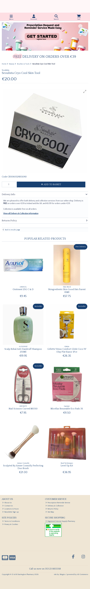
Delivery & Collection (55, 506)
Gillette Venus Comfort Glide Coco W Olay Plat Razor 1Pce (66, 350)
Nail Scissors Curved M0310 (23, 408)
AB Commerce (82, 574)
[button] (85, 91)
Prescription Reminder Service (58, 503)
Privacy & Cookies (10, 524)
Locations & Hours (10, 509)
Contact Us (7, 506)
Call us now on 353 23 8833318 (45, 568)
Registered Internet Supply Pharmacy (60, 521)
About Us (7, 503)
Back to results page (12, 230)
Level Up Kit (67, 465)
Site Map (50, 512)
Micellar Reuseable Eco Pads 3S (67, 408)
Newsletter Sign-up (10, 512)
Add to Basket (51, 184)
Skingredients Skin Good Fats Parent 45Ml (67, 290)
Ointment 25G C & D (23, 289)
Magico (62, 574)
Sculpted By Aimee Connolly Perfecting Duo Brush (23, 467)
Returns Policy (52, 509)
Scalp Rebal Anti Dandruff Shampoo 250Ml (23, 350)
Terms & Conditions (11, 521)
